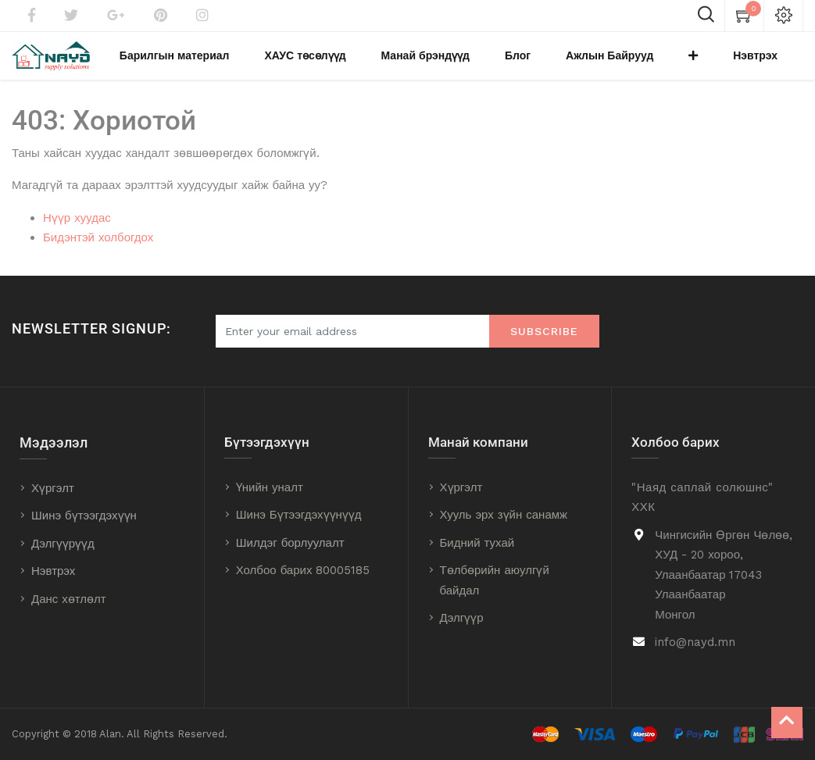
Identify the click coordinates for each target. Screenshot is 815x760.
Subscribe (544, 331)
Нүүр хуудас (77, 233)
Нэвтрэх (53, 571)
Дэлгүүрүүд (63, 544)
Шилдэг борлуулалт (290, 543)
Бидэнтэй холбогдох (98, 253)
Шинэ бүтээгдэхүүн (84, 515)
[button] (726, 63)
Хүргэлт (52, 488)
